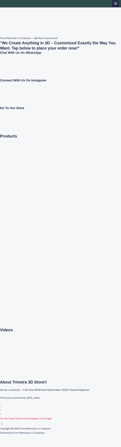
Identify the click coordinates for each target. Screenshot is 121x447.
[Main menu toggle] (115, 3)
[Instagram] (0, 410)
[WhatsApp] (0, 405)
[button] (60, 424)
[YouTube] (0, 414)
